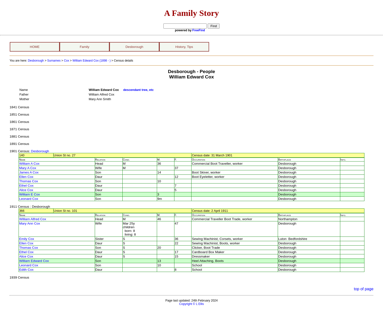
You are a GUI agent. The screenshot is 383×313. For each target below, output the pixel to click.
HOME (35, 47)
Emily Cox (26, 239)
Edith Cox (26, 269)
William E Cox (29, 194)
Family (84, 47)
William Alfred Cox (32, 219)
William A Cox (29, 163)
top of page (363, 289)
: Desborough (39, 151)
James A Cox (28, 172)
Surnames (54, 60)
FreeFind (198, 30)
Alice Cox (26, 190)
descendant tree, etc (138, 90)
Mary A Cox (27, 168)
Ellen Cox (26, 177)
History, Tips (184, 47)
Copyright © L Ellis (191, 304)
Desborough (134, 47)
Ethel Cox (26, 185)
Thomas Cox (28, 181)
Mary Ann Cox (29, 223)
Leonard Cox (28, 199)
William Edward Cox (34, 261)
